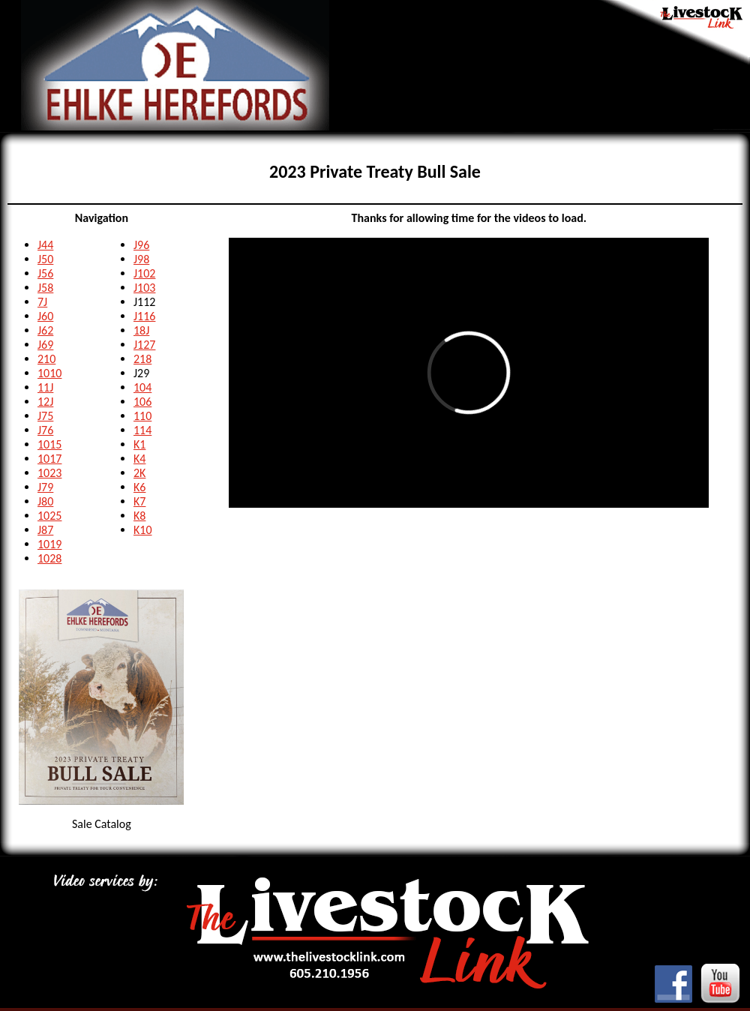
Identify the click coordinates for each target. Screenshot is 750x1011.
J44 (45, 245)
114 (143, 430)
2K (140, 473)
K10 (143, 530)
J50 (45, 259)
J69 (45, 345)
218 (143, 359)
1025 (50, 515)
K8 (140, 515)
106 (143, 401)
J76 (45, 430)
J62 (45, 330)
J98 (141, 259)
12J (45, 401)
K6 (140, 487)
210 (47, 359)
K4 (140, 459)
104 (143, 387)
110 (143, 416)
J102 (144, 273)
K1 (140, 444)
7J (42, 302)
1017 (50, 459)
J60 (45, 316)
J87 (45, 530)
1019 (50, 544)
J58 (45, 287)
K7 (140, 501)
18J (141, 330)
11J (45, 387)
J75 (45, 416)
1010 (50, 373)
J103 (144, 287)
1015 (50, 444)
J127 (144, 345)
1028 (50, 558)
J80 (45, 501)
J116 (144, 316)
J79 (45, 487)
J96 (141, 245)
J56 (45, 273)
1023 (50, 473)
